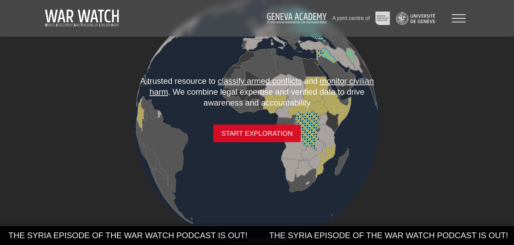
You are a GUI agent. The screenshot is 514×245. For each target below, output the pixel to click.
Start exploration (257, 133)
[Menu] (459, 18)
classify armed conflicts (260, 81)
